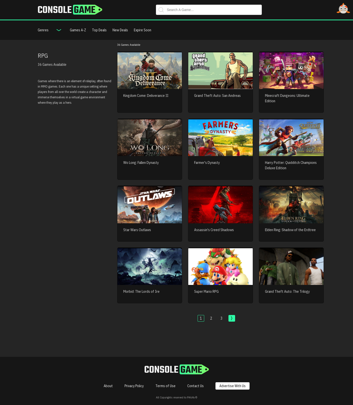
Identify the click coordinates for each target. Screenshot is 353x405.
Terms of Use (165, 386)
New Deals (120, 30)
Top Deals (99, 30)
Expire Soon (142, 30)
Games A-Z (78, 30)
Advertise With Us (232, 386)
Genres (43, 30)
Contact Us (195, 386)
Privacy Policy (134, 386)
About (108, 386)
